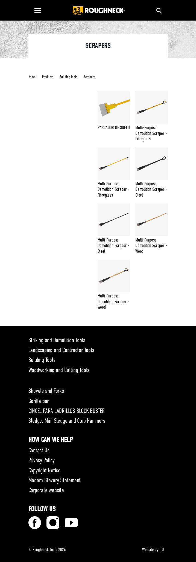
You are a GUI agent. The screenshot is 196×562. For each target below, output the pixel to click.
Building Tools (68, 77)
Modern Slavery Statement (54, 480)
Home (32, 77)
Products (47, 77)
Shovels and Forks (46, 390)
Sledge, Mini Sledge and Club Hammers (66, 420)
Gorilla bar (38, 401)
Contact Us (38, 450)
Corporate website (46, 490)
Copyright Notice (44, 470)
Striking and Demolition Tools (57, 340)
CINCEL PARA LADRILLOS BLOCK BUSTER (66, 410)
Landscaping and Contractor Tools (61, 350)
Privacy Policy (41, 460)
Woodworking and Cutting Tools (59, 370)
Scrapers (89, 77)
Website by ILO (153, 549)
